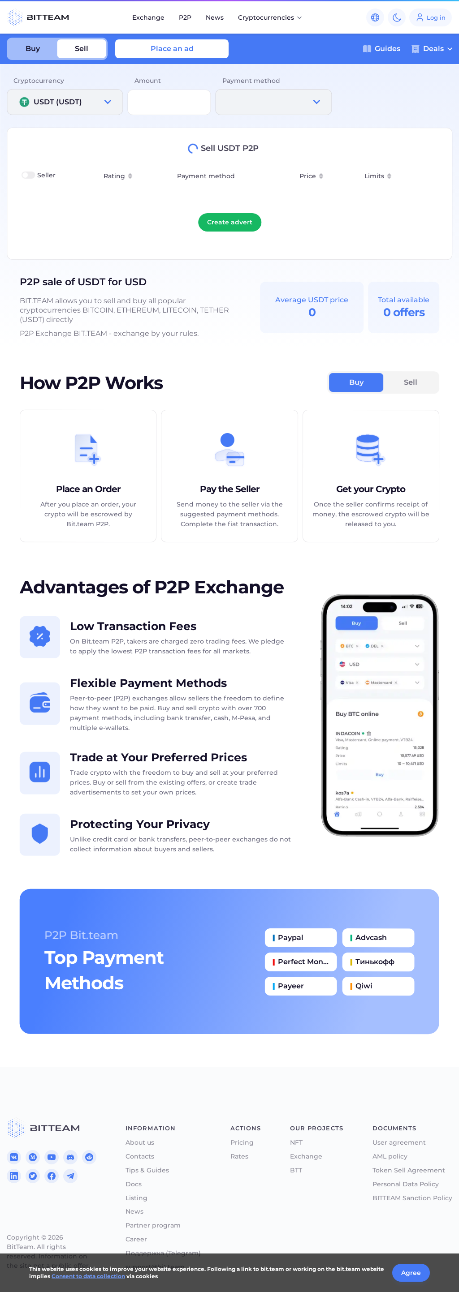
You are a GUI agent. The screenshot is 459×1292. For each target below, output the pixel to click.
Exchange (148, 17)
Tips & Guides (147, 1170)
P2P (185, 17)
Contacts (140, 1156)
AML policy (389, 1156)
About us (140, 1142)
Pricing (242, 1142)
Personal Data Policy (405, 1184)
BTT (296, 1170)
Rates (239, 1156)
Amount (147, 81)
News (215, 17)
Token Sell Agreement (408, 1170)
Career (136, 1239)
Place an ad (172, 48)
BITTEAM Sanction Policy (412, 1198)
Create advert (229, 222)
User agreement (399, 1142)
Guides (381, 49)
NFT (296, 1142)
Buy (33, 48)
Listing (136, 1198)
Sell (81, 48)
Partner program (153, 1225)
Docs (134, 1184)
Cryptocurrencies (270, 17)
